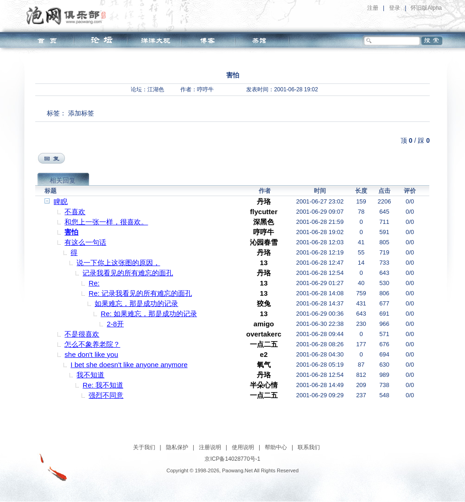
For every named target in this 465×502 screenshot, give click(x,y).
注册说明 (210, 447)
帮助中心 (276, 447)
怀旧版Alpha (426, 8)
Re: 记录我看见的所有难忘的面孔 (140, 293)
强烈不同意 (106, 395)
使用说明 (243, 447)
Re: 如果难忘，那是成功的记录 (149, 314)
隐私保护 (177, 447)
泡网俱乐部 (68, 15)
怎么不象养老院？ (92, 344)
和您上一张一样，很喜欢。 (106, 222)
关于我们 (144, 447)
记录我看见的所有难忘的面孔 (128, 273)
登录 (394, 8)
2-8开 (115, 324)
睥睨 (61, 201)
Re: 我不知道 (103, 385)
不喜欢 (74, 212)
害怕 (71, 232)
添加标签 (81, 113)
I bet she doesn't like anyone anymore (128, 365)
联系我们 (309, 447)
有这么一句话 (85, 242)
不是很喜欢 (81, 334)
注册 (372, 8)
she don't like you (91, 354)
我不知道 (90, 375)
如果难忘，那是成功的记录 (136, 303)
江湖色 (155, 89)
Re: (94, 283)
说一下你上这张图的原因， (118, 263)
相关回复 (63, 180)
